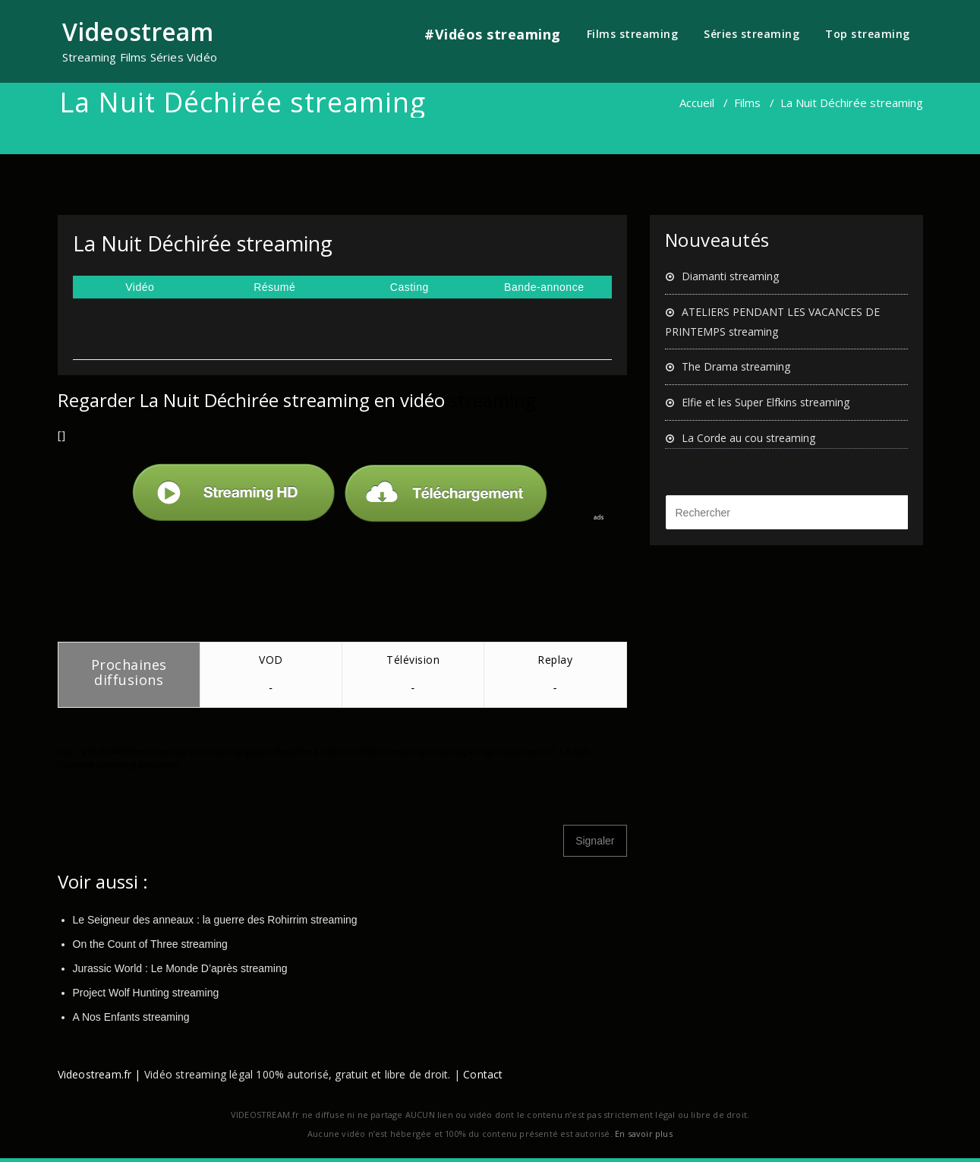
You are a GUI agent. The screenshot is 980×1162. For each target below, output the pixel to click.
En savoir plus (644, 1133)
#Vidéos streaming (492, 34)
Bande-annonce (544, 287)
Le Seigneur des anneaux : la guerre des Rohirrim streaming (215, 920)
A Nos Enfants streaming (131, 1017)
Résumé (274, 287)
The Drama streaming (736, 366)
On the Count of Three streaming (150, 944)
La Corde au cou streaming (748, 438)
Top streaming (867, 34)
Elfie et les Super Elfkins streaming (765, 402)
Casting (409, 287)
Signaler (594, 841)
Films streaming (633, 34)
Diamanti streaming (730, 276)
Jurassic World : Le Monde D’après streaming (180, 968)
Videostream (137, 31)
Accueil (696, 102)
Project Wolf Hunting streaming (146, 993)
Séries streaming (751, 34)
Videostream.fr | (99, 1074)
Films (747, 102)
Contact (483, 1074)
